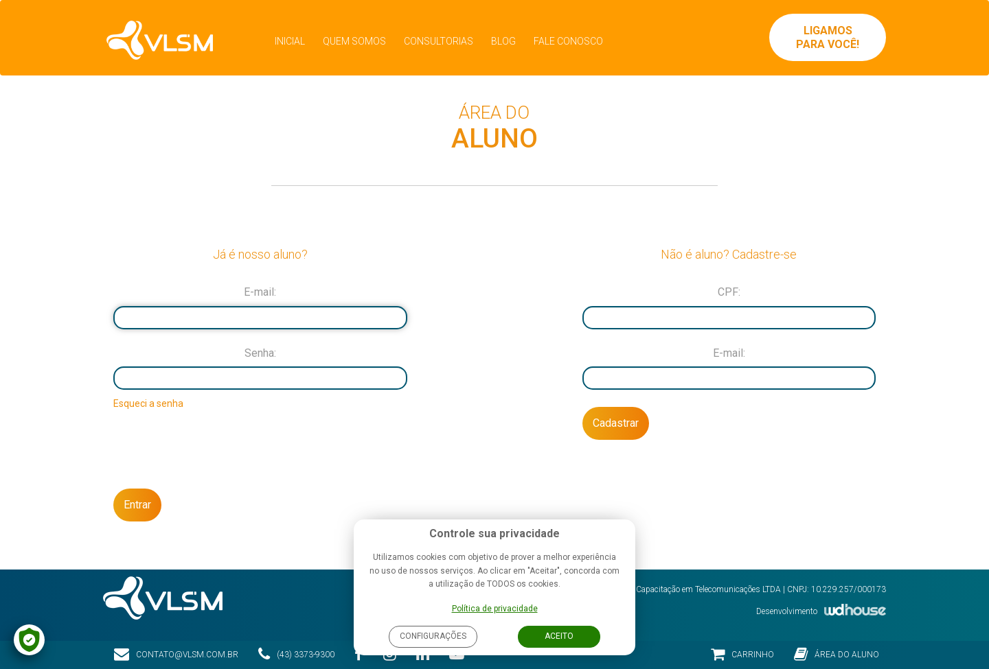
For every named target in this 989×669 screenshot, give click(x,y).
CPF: (729, 291)
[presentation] (260, 448)
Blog (503, 41)
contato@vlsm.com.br (176, 654)
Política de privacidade (495, 608)
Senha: (260, 353)
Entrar (137, 504)
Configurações (433, 636)
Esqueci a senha (148, 403)
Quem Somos (354, 41)
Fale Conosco (568, 41)
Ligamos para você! (827, 37)
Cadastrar (616, 423)
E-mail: (260, 291)
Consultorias (438, 41)
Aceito (559, 636)
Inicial (290, 41)
